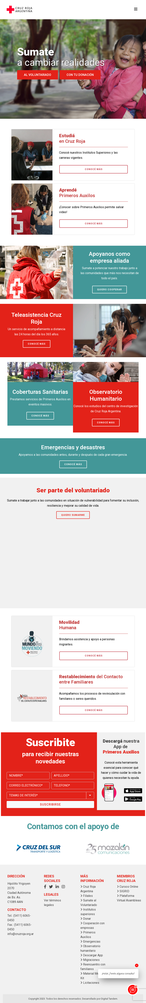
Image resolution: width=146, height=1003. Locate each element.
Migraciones (90, 960)
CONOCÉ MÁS (93, 169)
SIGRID (123, 891)
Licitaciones (89, 983)
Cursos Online (127, 886)
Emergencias (90, 941)
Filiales (86, 896)
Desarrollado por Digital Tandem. (100, 998)
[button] (46, 886)
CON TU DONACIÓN (80, 75)
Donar (85, 918)
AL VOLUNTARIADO (37, 75)
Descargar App (91, 955)
